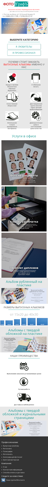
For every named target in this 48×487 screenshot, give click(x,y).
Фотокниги (7, 449)
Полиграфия (7, 451)
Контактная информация (12, 470)
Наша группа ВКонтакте (13, 480)
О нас (5, 467)
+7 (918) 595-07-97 (25, 16)
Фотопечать (8, 454)
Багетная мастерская (11, 460)
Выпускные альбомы (11, 446)
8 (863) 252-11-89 (12, 16)
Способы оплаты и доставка (14, 472)
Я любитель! (24, 46)
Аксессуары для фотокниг (12, 457)
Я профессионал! (24, 52)
